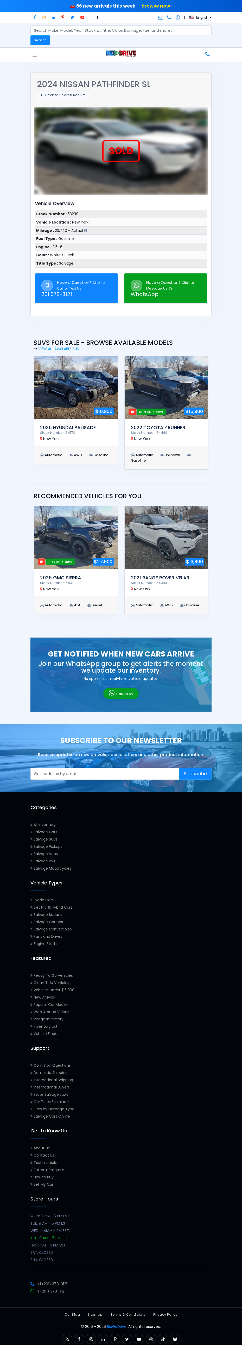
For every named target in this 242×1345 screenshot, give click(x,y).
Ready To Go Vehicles (51, 975)
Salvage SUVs (44, 839)
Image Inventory (46, 1019)
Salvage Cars (43, 832)
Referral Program (47, 1169)
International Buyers (50, 1087)
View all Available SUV (58, 348)
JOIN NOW (121, 693)
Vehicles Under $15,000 (52, 990)
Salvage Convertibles (51, 929)
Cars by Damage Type (52, 1109)
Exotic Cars (42, 900)
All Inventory (43, 824)
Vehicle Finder (44, 1033)
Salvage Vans (44, 853)
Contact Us (42, 1155)
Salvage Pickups (46, 846)
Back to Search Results (63, 95)
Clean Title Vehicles (49, 982)
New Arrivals (42, 997)
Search (40, 40)
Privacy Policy (165, 1314)
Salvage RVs (42, 861)
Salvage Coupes (46, 921)
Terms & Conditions (128, 1314)
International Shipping (51, 1079)
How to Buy (42, 1177)
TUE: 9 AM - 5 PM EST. (49, 1223)
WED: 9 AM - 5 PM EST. (50, 1230)
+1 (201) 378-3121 (48, 1284)
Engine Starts (43, 943)
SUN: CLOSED (41, 1259)
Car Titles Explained (49, 1101)
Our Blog (72, 1314)
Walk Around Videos (49, 1011)
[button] (35, 17)
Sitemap (95, 1314)
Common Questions (50, 1065)
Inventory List (44, 1026)
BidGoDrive (116, 1326)
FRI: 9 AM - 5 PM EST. (48, 1245)
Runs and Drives (46, 936)
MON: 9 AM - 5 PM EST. (50, 1216)
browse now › (157, 6)
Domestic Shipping (49, 1072)
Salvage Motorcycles (50, 868)
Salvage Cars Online (50, 1116)
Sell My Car (41, 1184)
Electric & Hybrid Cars (51, 907)
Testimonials (43, 1162)
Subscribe (195, 774)
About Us (40, 1148)
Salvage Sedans (46, 914)
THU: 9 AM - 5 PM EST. (49, 1238)
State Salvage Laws (49, 1094)
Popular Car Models (49, 1004)
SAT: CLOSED (41, 1252)
